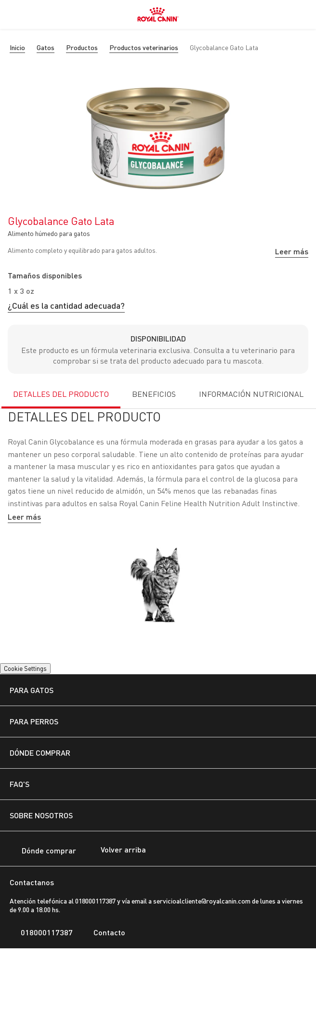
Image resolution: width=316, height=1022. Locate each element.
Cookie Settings (25, 668)
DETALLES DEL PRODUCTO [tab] (61, 394)
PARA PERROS (34, 721)
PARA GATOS (31, 689)
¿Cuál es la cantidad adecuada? (66, 305)
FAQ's (19, 783)
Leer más (291, 251)
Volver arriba (116, 850)
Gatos (45, 47)
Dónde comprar (43, 851)
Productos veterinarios (143, 47)
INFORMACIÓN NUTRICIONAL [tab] (251, 394)
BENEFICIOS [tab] (154, 394)
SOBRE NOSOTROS (41, 815)
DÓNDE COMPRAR (40, 752)
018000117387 (41, 932)
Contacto (103, 932)
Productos (82, 47)
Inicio (17, 47)
